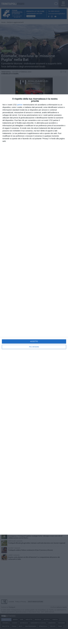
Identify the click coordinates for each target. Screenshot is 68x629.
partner (20, 105)
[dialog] (34, 314)
